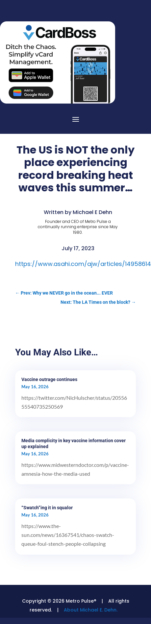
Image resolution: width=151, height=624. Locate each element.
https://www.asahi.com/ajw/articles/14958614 (83, 264)
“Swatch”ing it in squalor (47, 507)
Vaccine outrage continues (49, 379)
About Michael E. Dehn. (90, 610)
